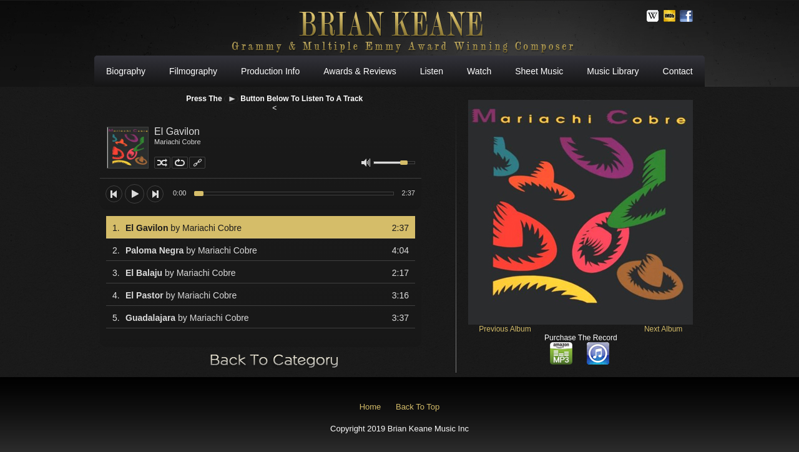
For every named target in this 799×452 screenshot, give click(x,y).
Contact (678, 71)
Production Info (270, 71)
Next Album (663, 329)
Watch (479, 71)
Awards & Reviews (359, 71)
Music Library (613, 71)
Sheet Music (539, 71)
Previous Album (505, 329)
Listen (431, 71)
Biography (125, 71)
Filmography (193, 71)
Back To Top (417, 406)
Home (370, 406)
